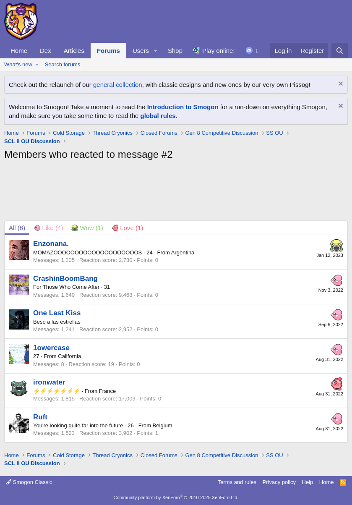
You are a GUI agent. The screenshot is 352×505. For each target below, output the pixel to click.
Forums (108, 50)
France (107, 391)
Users (141, 50)
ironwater (49, 382)
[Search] (339, 50)
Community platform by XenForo (176, 497)
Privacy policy (279, 482)
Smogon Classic (29, 482)
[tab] (48, 228)
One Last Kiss (57, 313)
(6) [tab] (17, 227)
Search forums (63, 64)
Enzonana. (51, 244)
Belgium (162, 425)
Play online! (218, 50)
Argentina (183, 252)
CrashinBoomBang (65, 279)
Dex (45, 50)
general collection (117, 84)
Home (18, 50)
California (69, 356)
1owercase (51, 348)
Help (307, 482)
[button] (156, 50)
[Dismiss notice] (339, 84)
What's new (18, 64)
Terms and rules (237, 482)
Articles (74, 50)
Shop (175, 50)
